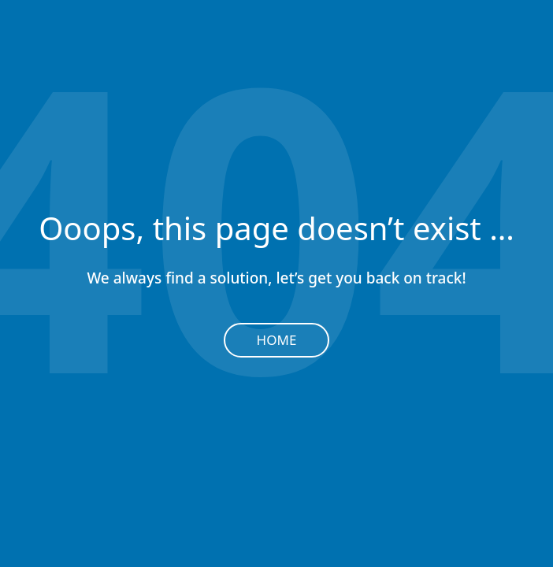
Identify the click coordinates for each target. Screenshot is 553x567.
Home (277, 340)
